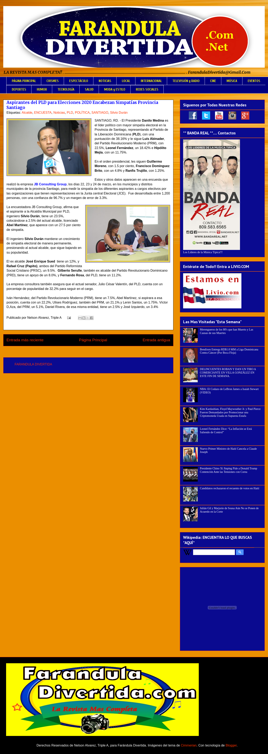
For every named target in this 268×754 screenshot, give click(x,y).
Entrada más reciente (24, 340)
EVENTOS (254, 81)
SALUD (89, 89)
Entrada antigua (156, 340)
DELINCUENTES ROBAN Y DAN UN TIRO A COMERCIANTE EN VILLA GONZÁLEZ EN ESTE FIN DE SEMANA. (228, 373)
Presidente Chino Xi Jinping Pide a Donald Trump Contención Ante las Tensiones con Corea (228, 470)
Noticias (59, 112)
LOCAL (126, 81)
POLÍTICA (82, 112)
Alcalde (27, 112)
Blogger (231, 745)
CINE (213, 81)
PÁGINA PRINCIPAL (24, 81)
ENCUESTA (43, 112)
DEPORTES (19, 89)
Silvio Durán (119, 112)
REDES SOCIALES (147, 89)
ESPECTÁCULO (78, 81)
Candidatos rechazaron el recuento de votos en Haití (229, 488)
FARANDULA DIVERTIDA (33, 364)
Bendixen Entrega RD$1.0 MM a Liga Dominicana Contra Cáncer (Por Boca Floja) (229, 351)
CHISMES (52, 81)
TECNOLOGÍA (65, 89)
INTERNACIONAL (151, 81)
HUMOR (42, 89)
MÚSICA (232, 81)
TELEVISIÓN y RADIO (186, 81)
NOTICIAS (105, 81)
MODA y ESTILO (114, 89)
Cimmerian (189, 745)
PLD (70, 112)
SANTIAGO (100, 112)
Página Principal (93, 340)
